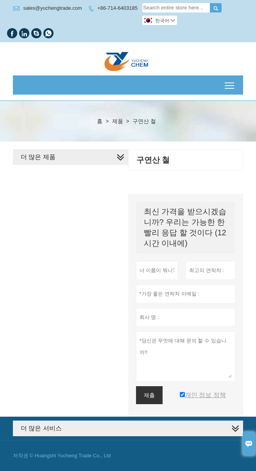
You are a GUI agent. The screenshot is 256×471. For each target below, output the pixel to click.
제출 (149, 395)
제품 (117, 121)
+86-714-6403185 (117, 8)
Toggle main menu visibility (230, 82)
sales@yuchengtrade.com (52, 8)
